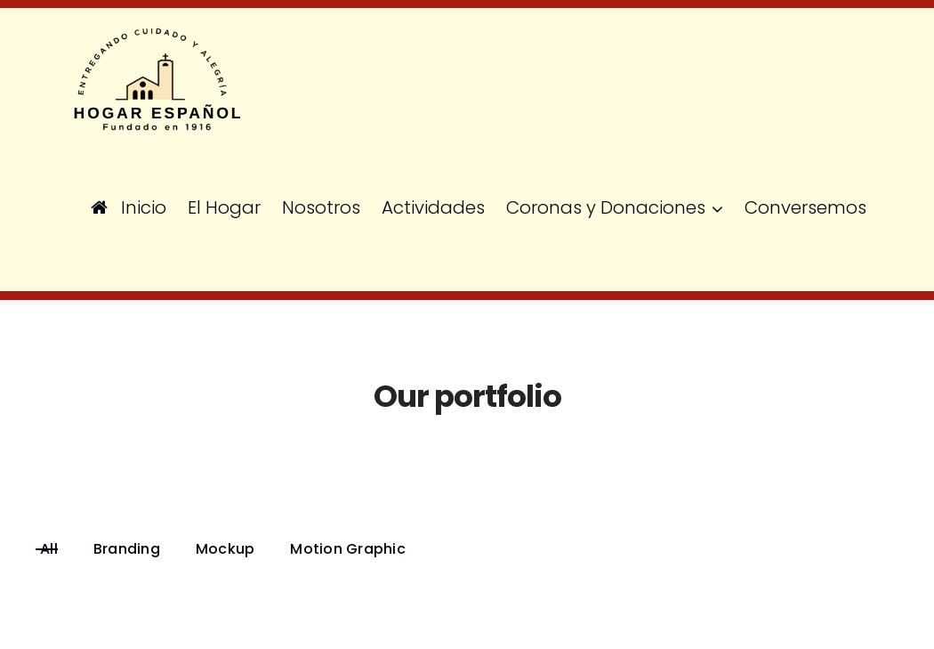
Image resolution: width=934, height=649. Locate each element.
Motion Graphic (348, 549)
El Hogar (224, 207)
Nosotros (321, 207)
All (49, 549)
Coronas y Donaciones (605, 207)
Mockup (225, 549)
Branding (126, 549)
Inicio (128, 207)
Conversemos (805, 207)
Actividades (433, 207)
